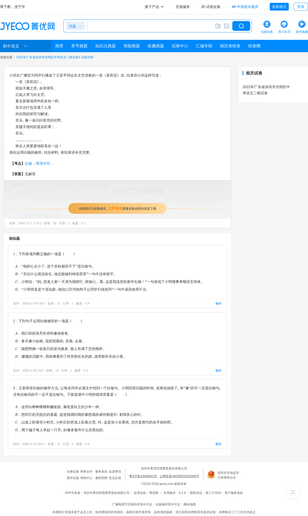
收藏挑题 (156, 46)
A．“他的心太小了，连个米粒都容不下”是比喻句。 (55, 266)
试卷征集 (73, 471)
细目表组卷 (230, 46)
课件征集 (73, 478)
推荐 (59, 46)
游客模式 (279, 7)
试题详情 (87, 57)
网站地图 (190, 504)
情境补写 (43, 163)
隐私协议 (196, 493)
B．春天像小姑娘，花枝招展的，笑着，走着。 (50, 341)
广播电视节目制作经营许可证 (132, 504)
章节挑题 (79, 46)
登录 (300, 7)
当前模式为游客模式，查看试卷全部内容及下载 (117, 208)
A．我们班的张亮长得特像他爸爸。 (43, 333)
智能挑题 (131, 46)
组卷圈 (254, 46)
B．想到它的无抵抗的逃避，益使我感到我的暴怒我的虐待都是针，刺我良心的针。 (80, 414)
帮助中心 (86, 478)
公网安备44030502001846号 (179, 476)
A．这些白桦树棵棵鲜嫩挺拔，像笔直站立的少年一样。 (59, 406)
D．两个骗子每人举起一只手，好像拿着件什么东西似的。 (61, 430)
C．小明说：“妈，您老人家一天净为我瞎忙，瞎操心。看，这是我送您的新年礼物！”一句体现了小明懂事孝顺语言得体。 (109, 281)
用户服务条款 (234, 493)
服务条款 (101, 471)
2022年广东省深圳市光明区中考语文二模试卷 (47, 57)
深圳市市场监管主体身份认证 (228, 475)
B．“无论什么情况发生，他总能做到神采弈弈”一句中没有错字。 (66, 274)
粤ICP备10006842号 (143, 476)
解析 (219, 303)
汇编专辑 (204, 46)
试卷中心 (180, 46)
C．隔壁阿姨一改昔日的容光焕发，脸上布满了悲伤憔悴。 (60, 348)
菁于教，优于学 (12, 7)
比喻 (28, 163)
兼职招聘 (101, 478)
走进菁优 (115, 471)
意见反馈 (115, 478)
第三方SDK (213, 493)
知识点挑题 (105, 46)
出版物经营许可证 (168, 504)
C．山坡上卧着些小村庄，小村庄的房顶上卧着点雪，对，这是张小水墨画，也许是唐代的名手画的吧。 (94, 422)
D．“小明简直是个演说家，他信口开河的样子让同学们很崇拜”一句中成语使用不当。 (82, 289)
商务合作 (86, 471)
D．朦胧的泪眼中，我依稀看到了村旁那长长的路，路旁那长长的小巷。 (71, 356)
